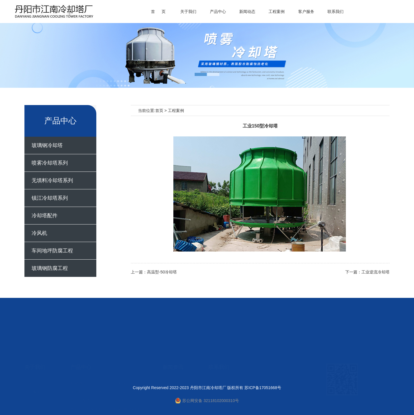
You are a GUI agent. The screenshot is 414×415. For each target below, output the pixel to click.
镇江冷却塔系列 (50, 198)
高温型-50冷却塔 (162, 272)
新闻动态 (247, 11)
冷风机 (39, 233)
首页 (159, 110)
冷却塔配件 (44, 215)
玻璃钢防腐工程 (50, 268)
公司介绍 (32, 358)
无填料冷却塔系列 (52, 180)
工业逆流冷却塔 (375, 272)
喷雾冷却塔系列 (50, 163)
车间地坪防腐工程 (52, 251)
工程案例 (277, 11)
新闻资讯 (170, 358)
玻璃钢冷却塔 (47, 145)
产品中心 (218, 11)
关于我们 (188, 11)
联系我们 (335, 11)
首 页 (158, 11)
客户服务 (306, 11)
